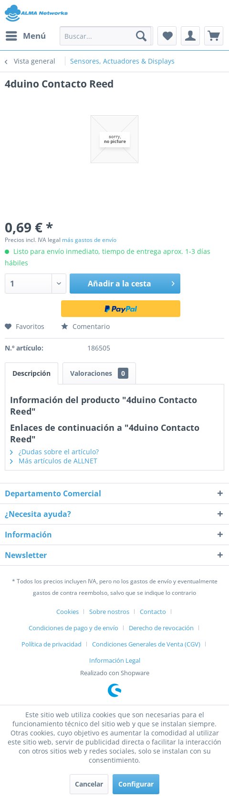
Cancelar (89, 783)
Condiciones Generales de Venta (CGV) (146, 644)
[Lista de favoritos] (167, 35)
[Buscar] (141, 35)
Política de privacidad (51, 644)
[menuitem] (25, 35)
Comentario (85, 326)
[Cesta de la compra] (213, 35)
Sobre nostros (109, 611)
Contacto (153, 611)
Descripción (31, 373)
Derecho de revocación (161, 628)
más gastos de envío (89, 240)
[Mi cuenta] (190, 35)
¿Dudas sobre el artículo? (54, 451)
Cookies (67, 611)
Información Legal (114, 660)
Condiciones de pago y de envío (73, 628)
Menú (26, 34)
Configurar (136, 783)
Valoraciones (99, 373)
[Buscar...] (105, 35)
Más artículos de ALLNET (53, 460)
